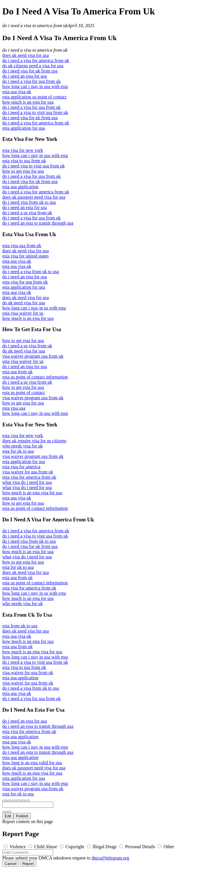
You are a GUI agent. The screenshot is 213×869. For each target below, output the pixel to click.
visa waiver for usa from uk (27, 471)
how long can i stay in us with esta (34, 307)
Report (28, 863)
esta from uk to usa (19, 625)
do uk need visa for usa (23, 302)
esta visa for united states (25, 255)
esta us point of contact (23, 392)
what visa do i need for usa (27, 482)
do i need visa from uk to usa (29, 202)
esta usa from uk (17, 371)
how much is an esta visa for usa (32, 492)
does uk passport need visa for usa (33, 197)
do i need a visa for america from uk (35, 60)
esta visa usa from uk (21, 245)
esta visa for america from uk (29, 477)
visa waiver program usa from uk (32, 356)
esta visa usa (13, 408)
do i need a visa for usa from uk (31, 81)
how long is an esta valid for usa (32, 762)
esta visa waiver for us (23, 313)
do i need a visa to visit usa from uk (35, 112)
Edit (8, 816)
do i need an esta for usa (24, 76)
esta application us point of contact (34, 96)
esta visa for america (21, 466)
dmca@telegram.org (110, 857)
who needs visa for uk (22, 445)
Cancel (11, 863)
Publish (22, 816)
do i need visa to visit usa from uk (33, 165)
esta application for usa (23, 128)
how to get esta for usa (23, 171)
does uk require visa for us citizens (34, 440)
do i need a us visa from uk (27, 212)
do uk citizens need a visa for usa (32, 65)
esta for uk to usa (18, 451)
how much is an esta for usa (28, 102)
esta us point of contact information (35, 376)
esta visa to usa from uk (24, 160)
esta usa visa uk (16, 91)
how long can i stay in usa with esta (35, 86)
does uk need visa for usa (25, 55)
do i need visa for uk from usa (30, 70)
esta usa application (20, 186)
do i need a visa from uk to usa (30, 271)
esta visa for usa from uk (25, 281)
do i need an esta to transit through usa (37, 223)
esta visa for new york (22, 150)
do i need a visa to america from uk (34, 25)
